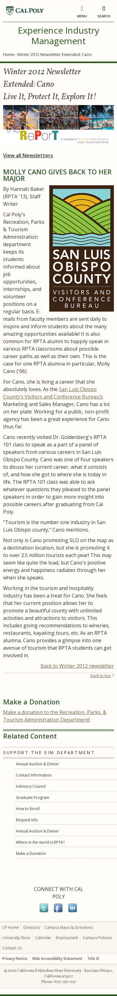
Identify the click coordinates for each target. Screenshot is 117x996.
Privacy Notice (14, 958)
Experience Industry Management (58, 35)
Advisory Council (31, 786)
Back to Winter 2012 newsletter (77, 665)
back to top (100, 675)
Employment (67, 937)
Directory (31, 927)
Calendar (43, 937)
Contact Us (12, 948)
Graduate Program (32, 797)
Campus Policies (97, 937)
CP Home (10, 927)
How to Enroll (28, 808)
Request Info (27, 820)
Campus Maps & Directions (69, 927)
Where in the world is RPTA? (40, 842)
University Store (16, 937)
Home (8, 54)
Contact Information (33, 775)
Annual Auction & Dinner (37, 764)
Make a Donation (31, 853)
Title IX (93, 958)
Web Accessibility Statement (57, 958)
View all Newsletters (28, 155)
